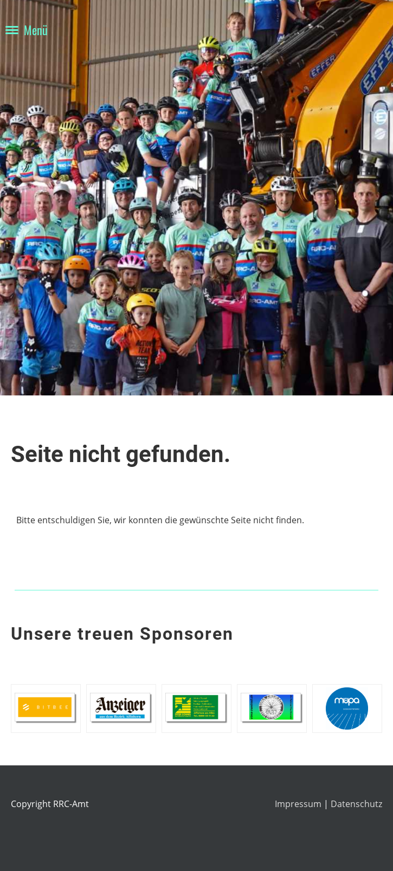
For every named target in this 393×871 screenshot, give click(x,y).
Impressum (299, 804)
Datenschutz (356, 804)
